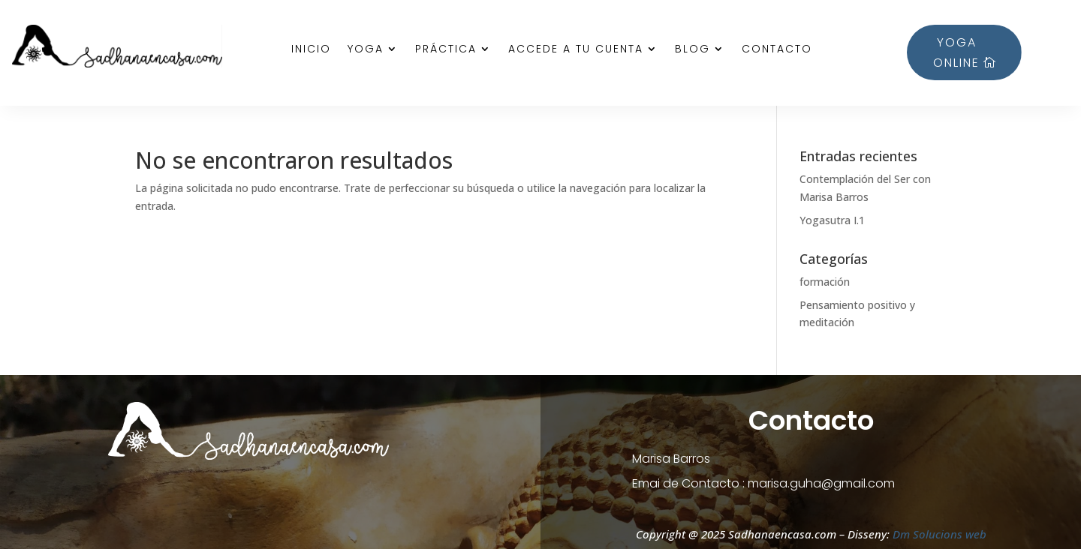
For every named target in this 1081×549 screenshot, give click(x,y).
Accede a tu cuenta (575, 50)
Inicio (311, 50)
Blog (692, 50)
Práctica (446, 50)
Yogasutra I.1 (832, 220)
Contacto (777, 50)
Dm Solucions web (938, 534)
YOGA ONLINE (956, 52)
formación (824, 281)
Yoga (366, 50)
